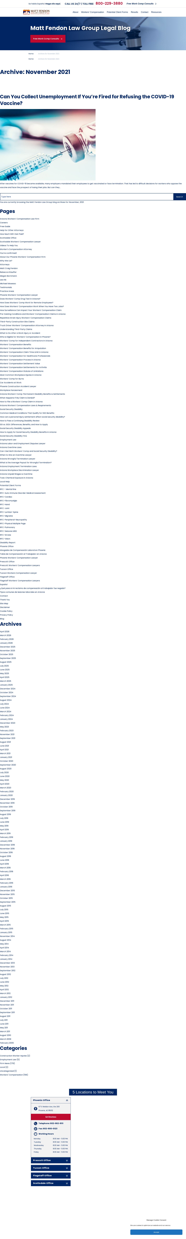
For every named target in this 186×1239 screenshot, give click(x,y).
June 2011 (4, 1024)
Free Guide (5, 226)
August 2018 (5, 856)
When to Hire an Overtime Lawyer (16, 455)
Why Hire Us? (6, 260)
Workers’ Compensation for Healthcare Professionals (25, 356)
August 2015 (5, 905)
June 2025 (5, 669)
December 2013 (7, 963)
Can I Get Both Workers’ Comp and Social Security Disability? (28, 451)
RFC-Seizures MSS (8, 531)
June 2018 (4, 860)
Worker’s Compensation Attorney (16, 249)
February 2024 (7, 715)
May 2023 (4, 726)
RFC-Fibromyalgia (8, 500)
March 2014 (5, 951)
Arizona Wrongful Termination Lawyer (17, 458)
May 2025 (4, 673)
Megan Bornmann (8, 276)
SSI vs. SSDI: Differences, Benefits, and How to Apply (24, 424)
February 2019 (6, 837)
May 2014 (4, 944)
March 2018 (5, 867)
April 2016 (4, 875)
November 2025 (7, 650)
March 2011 (5, 1031)
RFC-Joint (4, 508)
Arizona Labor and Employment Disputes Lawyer (22, 443)
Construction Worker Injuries (13, 1055)
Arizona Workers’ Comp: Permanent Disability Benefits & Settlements (32, 394)
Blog (2, 618)
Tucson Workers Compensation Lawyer (18, 573)
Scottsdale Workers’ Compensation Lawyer (20, 241)
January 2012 (6, 997)
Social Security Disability (11, 409)
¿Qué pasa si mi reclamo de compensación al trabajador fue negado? (32, 588)
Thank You (5, 599)
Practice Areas (7, 291)
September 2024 (8, 696)
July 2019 (4, 818)
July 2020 (4, 772)
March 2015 (5, 924)
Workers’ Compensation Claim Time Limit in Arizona (24, 352)
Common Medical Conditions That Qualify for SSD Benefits (27, 413)
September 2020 (8, 765)
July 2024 (4, 704)
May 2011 (4, 1027)
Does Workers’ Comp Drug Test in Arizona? (20, 298)
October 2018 (6, 852)
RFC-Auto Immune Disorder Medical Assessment (23, 493)
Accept (156, 1232)
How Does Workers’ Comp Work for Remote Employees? (26, 302)
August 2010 (5, 1035)
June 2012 (4, 982)
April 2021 (4, 749)
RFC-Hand (5, 504)
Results (134, 12)
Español (3, 584)
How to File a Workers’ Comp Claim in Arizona (21, 401)
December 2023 (7, 723)
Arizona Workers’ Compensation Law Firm (19, 218)
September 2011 (7, 1012)
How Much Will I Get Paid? (12, 234)
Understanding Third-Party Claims (16, 329)
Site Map (4, 603)
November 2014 (7, 936)
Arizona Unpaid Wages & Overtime (16, 474)
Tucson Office (6, 569)
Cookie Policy (6, 611)
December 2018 (7, 844)
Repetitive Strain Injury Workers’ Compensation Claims (25, 317)
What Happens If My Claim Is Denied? (17, 397)
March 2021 (5, 753)
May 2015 (4, 917)
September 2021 (7, 738)
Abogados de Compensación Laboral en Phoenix (22, 550)
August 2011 (5, 1016)
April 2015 (4, 921)
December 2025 (7, 646)
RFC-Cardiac (6, 496)
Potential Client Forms (117, 12)
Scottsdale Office (8, 237)
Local (2, 1067)
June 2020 (5, 776)
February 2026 (7, 639)
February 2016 (6, 883)
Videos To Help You (9, 245)
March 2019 (5, 833)
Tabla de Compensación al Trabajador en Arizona (23, 554)
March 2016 (5, 879)
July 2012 (4, 978)
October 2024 (6, 692)
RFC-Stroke (5, 535)
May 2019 (4, 825)
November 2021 (7, 734)
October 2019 (6, 806)
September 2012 (7, 970)
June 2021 (4, 745)
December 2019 (7, 799)
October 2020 (6, 761)
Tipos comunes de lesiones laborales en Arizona (22, 592)
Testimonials (6, 287)
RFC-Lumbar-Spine (9, 512)
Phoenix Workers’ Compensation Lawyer (19, 295)
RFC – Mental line (8, 489)
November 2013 (7, 966)
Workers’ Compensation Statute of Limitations (21, 371)
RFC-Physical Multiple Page (13, 523)
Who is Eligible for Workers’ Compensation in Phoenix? (25, 337)
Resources (156, 12)
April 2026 (4, 631)
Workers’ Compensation (92, 12)
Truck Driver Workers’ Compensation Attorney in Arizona (27, 325)
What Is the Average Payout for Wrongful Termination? (26, 462)
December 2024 (7, 688)
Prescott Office (7, 561)
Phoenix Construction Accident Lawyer (18, 386)
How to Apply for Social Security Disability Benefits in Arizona (28, 432)
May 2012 (4, 985)
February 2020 (7, 791)
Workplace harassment (11, 390)
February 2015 (6, 928)
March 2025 (5, 681)
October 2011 (6, 1008)
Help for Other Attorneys (12, 230)
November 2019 (7, 803)
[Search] (179, 196)
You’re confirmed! (8, 253)
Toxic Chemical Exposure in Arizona (16, 477)
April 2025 (4, 677)
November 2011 (7, 1004)
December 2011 (7, 1001)
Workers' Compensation (11, 1074)
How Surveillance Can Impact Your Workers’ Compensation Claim (31, 310)
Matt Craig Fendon (9, 268)
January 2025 (6, 685)
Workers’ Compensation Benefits (15, 344)
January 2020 (6, 795)
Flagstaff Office (7, 576)
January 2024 (6, 719)
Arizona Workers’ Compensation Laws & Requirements (25, 405)
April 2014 (4, 947)
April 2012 (4, 989)
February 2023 (6, 730)
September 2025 (8, 658)
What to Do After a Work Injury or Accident (20, 333)
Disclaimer (5, 607)
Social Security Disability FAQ (13, 436)
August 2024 (6, 700)
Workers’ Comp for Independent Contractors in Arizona (26, 340)
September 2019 (7, 810)
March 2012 (5, 993)
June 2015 (4, 913)
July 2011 (4, 1020)
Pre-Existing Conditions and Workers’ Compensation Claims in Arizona (32, 314)
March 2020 (5, 787)
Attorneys (4, 264)
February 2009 (7, 1043)
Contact (144, 12)
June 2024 (5, 707)
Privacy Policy (6, 615)
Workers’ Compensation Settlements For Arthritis (23, 367)
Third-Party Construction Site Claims (17, 321)
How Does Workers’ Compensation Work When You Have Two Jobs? (32, 306)
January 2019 (6, 841)
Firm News (5, 1063)
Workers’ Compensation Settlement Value (20, 363)
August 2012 (5, 974)
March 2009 (5, 1039)
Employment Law (8, 439)
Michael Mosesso (8, 283)
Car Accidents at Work (10, 382)
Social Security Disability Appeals (15, 428)
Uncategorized (7, 1071)
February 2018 (6, 871)
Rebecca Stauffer (8, 272)
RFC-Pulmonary (7, 527)
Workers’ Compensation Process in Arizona (20, 359)
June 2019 (4, 822)
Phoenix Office (6, 546)
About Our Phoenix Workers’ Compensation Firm (23, 257)
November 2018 (7, 848)
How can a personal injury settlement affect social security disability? (32, 416)
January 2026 (6, 643)
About (75, 12)
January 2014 (6, 959)
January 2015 (6, 932)
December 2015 (7, 890)
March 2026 (5, 635)
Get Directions (50, 1117)
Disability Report (7, 542)
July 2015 (4, 909)
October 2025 (6, 654)
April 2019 (4, 829)
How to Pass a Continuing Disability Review (19, 420)
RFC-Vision (5, 538)
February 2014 (6, 955)
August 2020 (5, 768)
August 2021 (5, 742)
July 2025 (4, 665)
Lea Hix (3, 279)
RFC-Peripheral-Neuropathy (13, 519)
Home (31, 53)
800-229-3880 (109, 3)
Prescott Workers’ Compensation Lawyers (20, 565)
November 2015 (7, 894)
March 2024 (5, 711)
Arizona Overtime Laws (11, 447)
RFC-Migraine (6, 516)
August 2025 (5, 662)
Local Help (5, 481)
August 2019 (5, 814)
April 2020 (4, 784)
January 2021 (6, 757)
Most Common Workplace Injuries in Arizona (20, 375)
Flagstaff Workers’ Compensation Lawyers (20, 580)
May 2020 (4, 780)
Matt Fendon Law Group (41, 202)
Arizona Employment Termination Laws (18, 466)
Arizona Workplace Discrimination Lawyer (19, 470)
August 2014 (5, 940)
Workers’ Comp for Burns (12, 378)
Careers (4, 222)
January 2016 (6, 886)
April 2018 (4, 864)
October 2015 (6, 898)
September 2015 (7, 902)
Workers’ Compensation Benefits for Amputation (23, 348)
